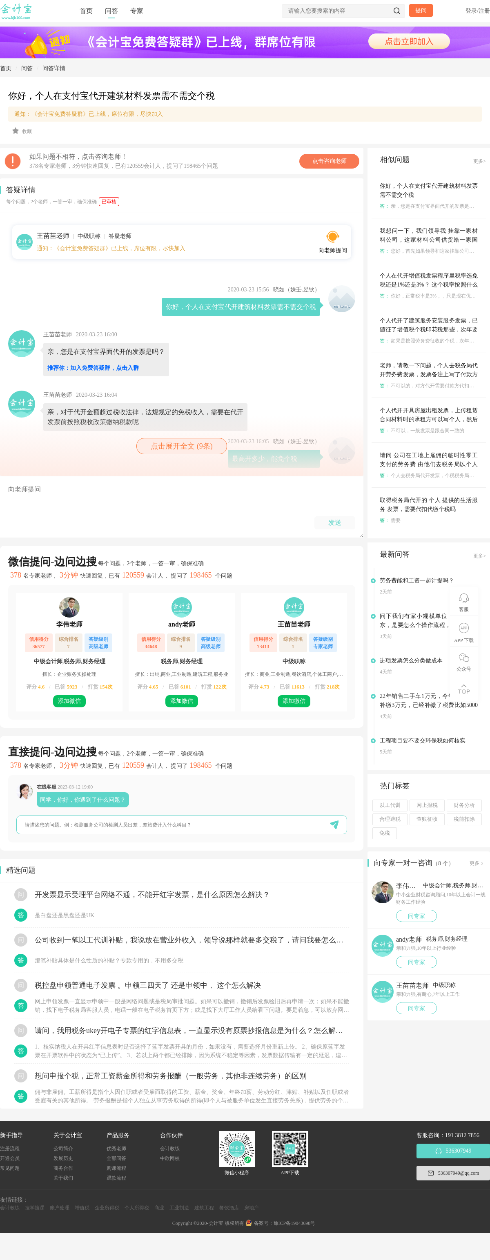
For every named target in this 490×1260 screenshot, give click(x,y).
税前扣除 (464, 819)
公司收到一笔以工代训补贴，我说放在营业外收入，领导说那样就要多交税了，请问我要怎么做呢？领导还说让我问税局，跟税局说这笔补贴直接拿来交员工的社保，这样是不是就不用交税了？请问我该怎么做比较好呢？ (192, 940)
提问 (421, 10)
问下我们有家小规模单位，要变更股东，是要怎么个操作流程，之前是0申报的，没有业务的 (429, 625)
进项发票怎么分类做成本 (411, 661)
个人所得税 (137, 1208)
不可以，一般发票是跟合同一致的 (422, 430)
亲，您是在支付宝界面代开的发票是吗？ (429, 206)
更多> (479, 161)
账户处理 (59, 1208)
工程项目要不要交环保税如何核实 (423, 741)
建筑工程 (204, 1208)
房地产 (251, 1208)
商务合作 (63, 1168)
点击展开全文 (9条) (182, 446)
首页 (86, 10)
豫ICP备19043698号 (295, 1223)
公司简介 (63, 1148)
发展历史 (63, 1158)
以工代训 (390, 805)
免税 (384, 833)
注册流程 (10, 1148)
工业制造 (179, 1208)
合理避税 (390, 819)
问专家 (416, 916)
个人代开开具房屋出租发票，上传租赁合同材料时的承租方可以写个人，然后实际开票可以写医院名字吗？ (429, 419)
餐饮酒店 (229, 1208)
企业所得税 (107, 1208)
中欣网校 (170, 1158)
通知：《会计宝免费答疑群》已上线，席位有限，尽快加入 (88, 114)
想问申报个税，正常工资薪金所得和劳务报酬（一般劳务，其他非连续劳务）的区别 (171, 1076)
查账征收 (427, 819)
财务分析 (464, 805)
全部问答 (116, 1158)
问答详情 (53, 68)
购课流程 (116, 1168)
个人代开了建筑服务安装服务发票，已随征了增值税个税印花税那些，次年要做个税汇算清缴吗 (429, 330)
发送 (334, 522)
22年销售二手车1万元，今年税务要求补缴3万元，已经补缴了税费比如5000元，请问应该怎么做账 (429, 705)
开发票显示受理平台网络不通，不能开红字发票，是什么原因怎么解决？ (152, 895)
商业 (159, 1208)
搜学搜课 (35, 1208)
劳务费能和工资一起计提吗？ (417, 581)
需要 (390, 520)
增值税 (82, 1208)
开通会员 (10, 1158)
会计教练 (170, 1148)
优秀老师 (116, 1148)
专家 (136, 10)
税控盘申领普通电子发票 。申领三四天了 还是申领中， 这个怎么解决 (148, 985)
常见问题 (10, 1168)
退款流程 (116, 1178)
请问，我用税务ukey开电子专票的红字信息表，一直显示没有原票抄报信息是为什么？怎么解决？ (192, 1031)
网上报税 (427, 805)
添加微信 (69, 701)
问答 (111, 10)
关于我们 (63, 1178)
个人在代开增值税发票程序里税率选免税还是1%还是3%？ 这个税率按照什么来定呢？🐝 (429, 285)
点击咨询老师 (329, 161)
